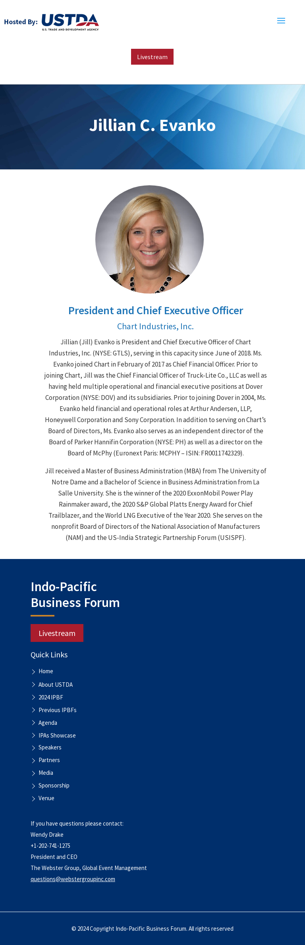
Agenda (48, 722)
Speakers (50, 748)
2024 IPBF (51, 697)
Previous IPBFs (58, 710)
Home (46, 671)
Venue (46, 798)
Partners (49, 760)
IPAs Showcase (57, 735)
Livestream (152, 57)
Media (46, 773)
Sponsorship (54, 786)
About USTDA (56, 684)
